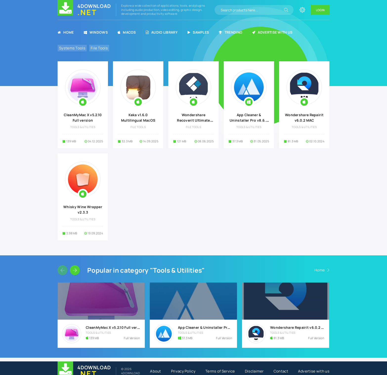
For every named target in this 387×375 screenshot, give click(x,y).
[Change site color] (302, 10)
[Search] (286, 10)
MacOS (127, 32)
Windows (96, 32)
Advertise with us (272, 32)
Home (66, 32)
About (155, 371)
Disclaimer (254, 371)
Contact (281, 371)
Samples (198, 32)
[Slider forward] (75, 270)
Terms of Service (220, 371)
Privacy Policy (183, 371)
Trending (230, 32)
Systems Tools (72, 48)
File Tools (99, 48)
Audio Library (162, 32)
